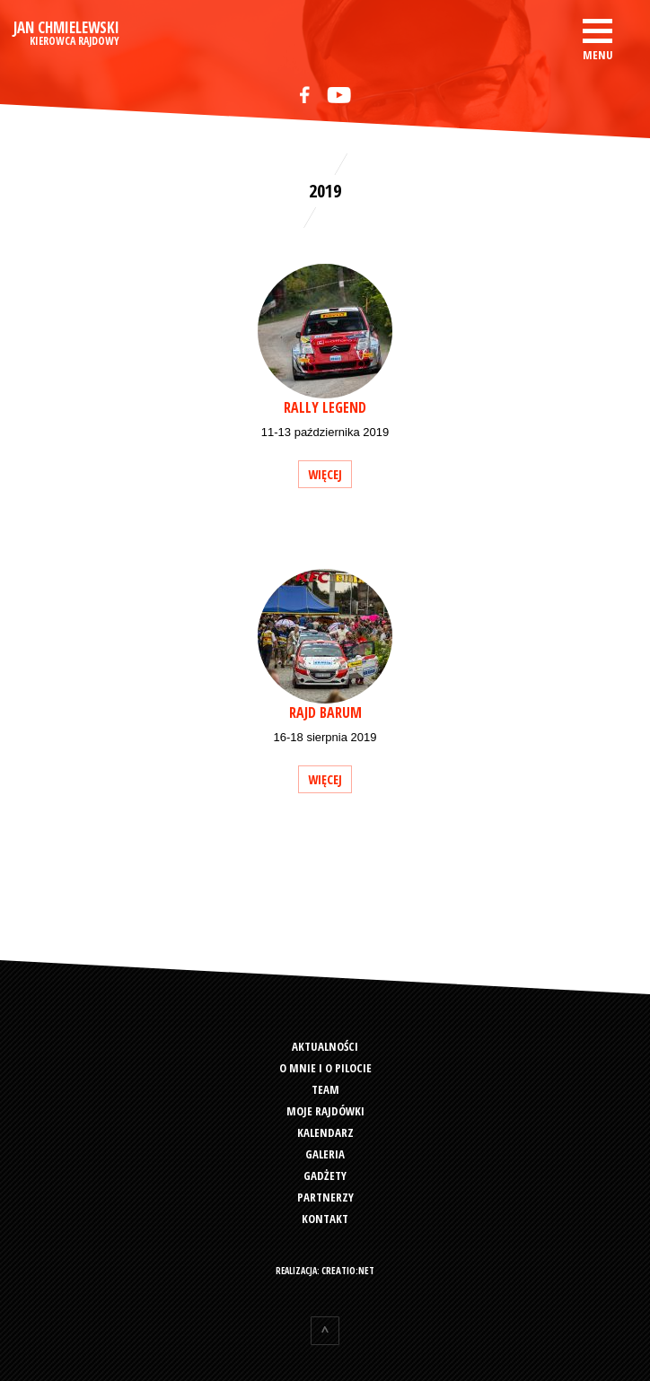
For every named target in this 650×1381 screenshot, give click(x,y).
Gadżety (325, 1175)
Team (325, 1089)
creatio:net (347, 1270)
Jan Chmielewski (66, 34)
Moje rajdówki (325, 1111)
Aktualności (325, 1046)
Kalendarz (325, 1132)
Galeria (325, 1154)
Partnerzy (325, 1197)
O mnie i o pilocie (325, 1068)
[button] (598, 37)
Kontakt (325, 1219)
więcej (325, 474)
